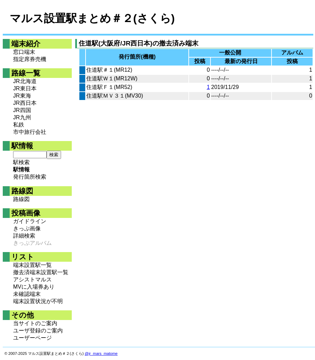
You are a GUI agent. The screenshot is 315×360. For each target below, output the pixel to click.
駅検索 (21, 162)
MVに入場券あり (34, 287)
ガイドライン (29, 221)
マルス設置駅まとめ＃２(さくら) (92, 18)
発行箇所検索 (29, 177)
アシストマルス (32, 279)
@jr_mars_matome (101, 353)
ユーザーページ (32, 338)
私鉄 (18, 125)
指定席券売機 (29, 59)
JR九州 (22, 117)
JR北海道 (25, 81)
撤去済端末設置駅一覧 (40, 272)
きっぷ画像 (27, 228)
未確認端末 (27, 294)
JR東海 (22, 96)
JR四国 (22, 110)
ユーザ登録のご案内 (38, 330)
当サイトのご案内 (35, 323)
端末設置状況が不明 (38, 301)
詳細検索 (24, 236)
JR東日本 (25, 88)
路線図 (21, 199)
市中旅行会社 (29, 132)
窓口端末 (24, 52)
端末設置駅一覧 (32, 265)
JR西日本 (25, 103)
